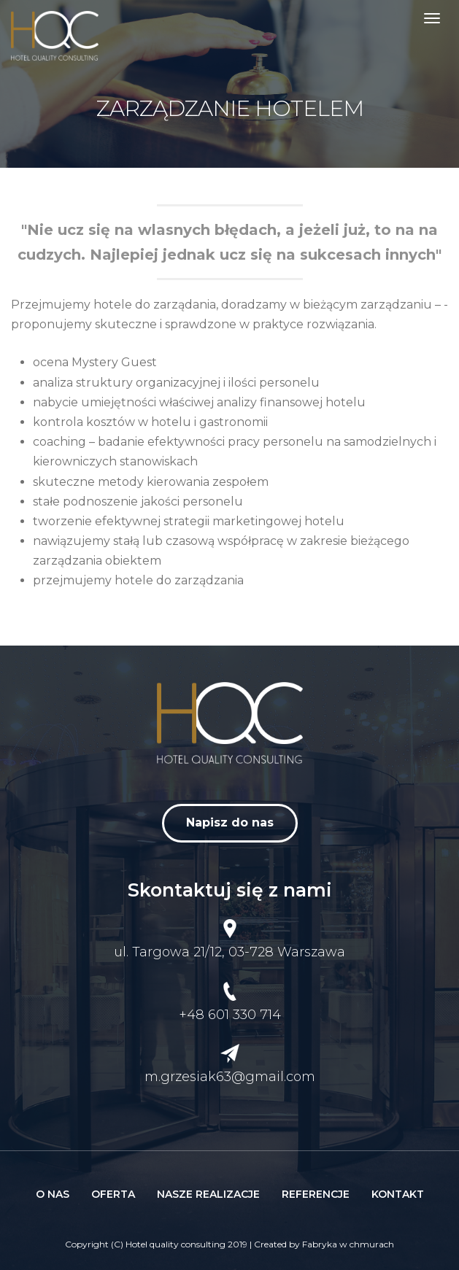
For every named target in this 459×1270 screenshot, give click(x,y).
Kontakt (397, 1194)
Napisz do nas (230, 822)
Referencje (316, 1194)
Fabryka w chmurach (348, 1244)
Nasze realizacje (208, 1194)
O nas (52, 1194)
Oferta (113, 1194)
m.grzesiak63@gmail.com (229, 1077)
